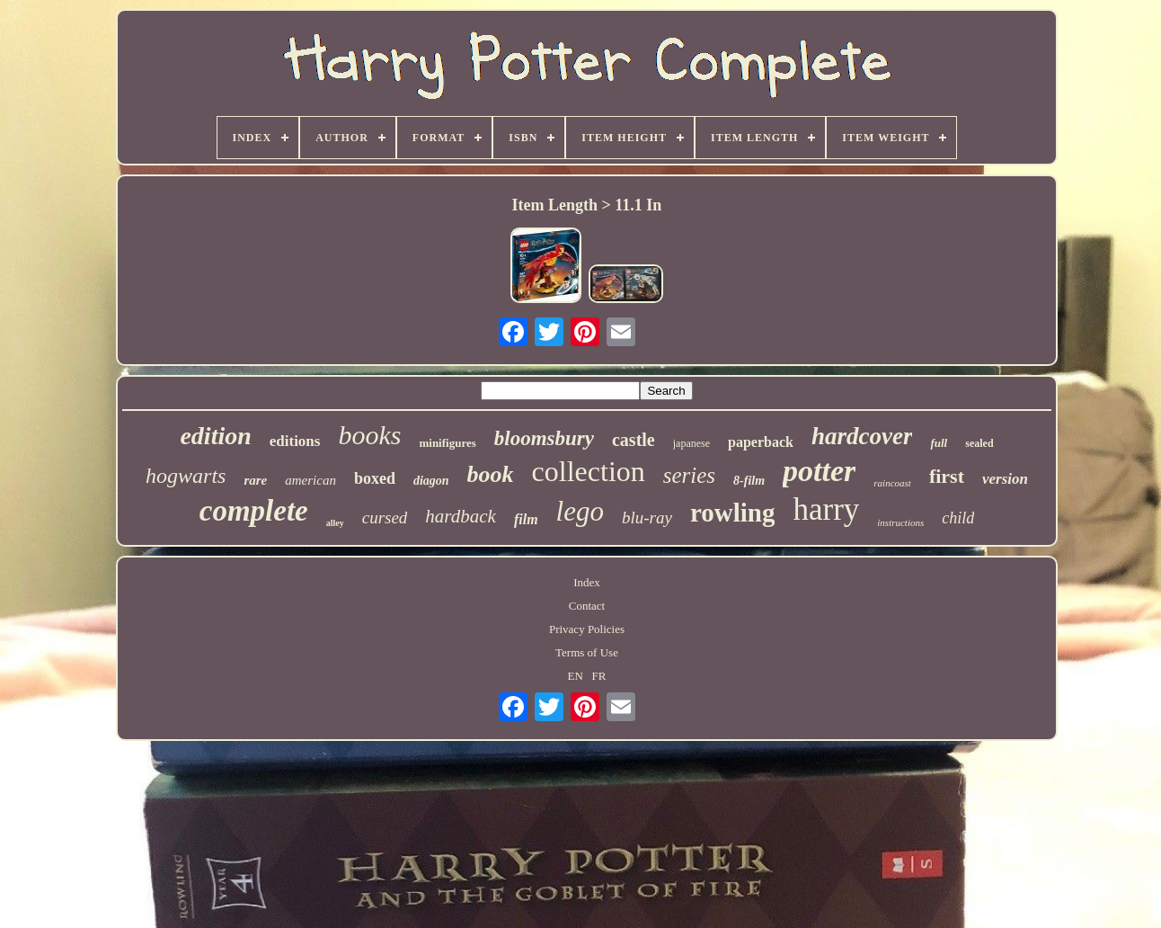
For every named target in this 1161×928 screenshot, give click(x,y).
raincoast (892, 482)
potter (819, 470)
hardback (460, 516)
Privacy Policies (587, 629)
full (938, 443)
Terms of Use (586, 652)
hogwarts (186, 475)
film (526, 519)
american (310, 480)
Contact (587, 605)
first (946, 476)
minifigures (447, 443)
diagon (431, 480)
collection (588, 471)
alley (335, 523)
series (689, 475)
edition (215, 436)
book (490, 474)
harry (826, 509)
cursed (385, 517)
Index (586, 582)
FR (599, 676)
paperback (760, 442)
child (958, 518)
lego (580, 511)
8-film (749, 480)
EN (575, 676)
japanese (691, 443)
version (1005, 478)
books (369, 435)
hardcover (861, 436)
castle (633, 440)
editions (295, 441)
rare (255, 480)
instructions (900, 522)
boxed (374, 478)
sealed (979, 443)
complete (253, 511)
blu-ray (647, 517)
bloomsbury (544, 438)
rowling (732, 512)
